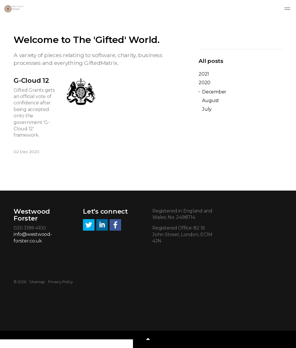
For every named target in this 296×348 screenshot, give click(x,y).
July (207, 109)
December (214, 92)
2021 (204, 74)
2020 (204, 82)
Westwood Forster (13, 8)
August (210, 100)
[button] (148, 339)
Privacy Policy (60, 282)
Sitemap (37, 282)
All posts (211, 60)
